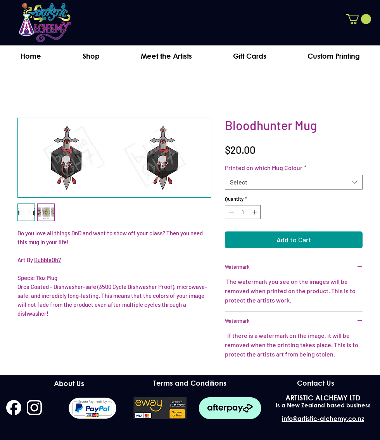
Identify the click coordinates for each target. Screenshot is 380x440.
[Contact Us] (315, 383)
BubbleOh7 (47, 259)
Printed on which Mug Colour (265, 167)
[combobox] (294, 182)
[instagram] (34, 407)
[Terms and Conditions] (190, 383)
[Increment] (255, 212)
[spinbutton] (242, 212)
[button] (358, 19)
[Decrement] (230, 212)
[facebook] (13, 407)
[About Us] (69, 384)
